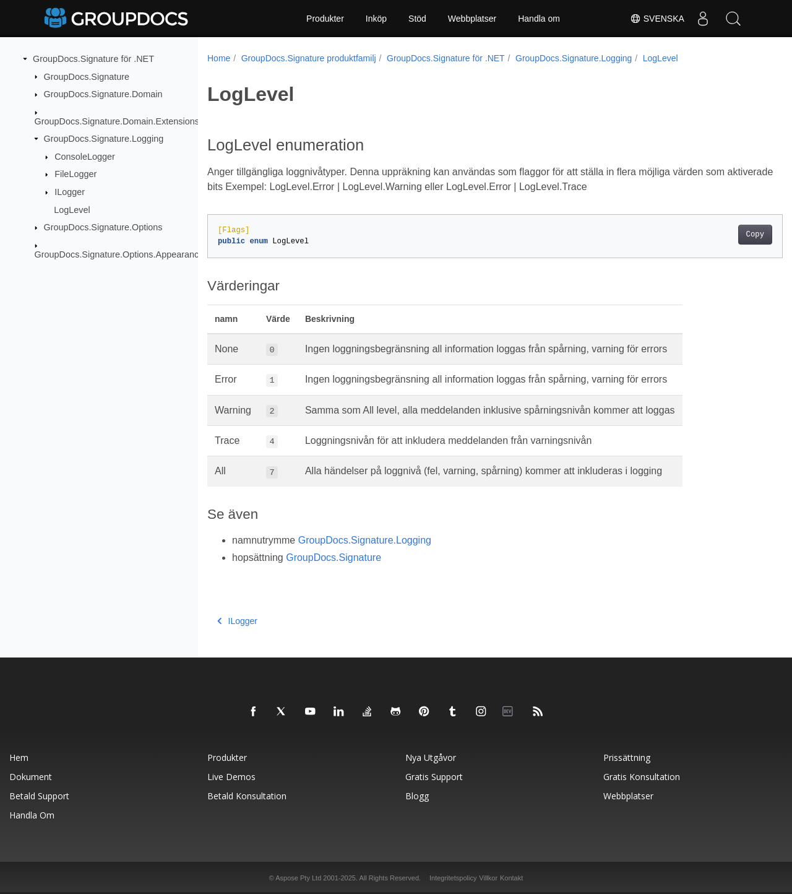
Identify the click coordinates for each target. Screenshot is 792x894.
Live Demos (231, 777)
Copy (715, 234)
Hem (18, 757)
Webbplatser (472, 19)
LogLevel (72, 209)
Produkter (325, 19)
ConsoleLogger (84, 157)
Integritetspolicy (452, 878)
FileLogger (75, 174)
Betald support (39, 796)
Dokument (30, 777)
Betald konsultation (246, 796)
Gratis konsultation (641, 777)
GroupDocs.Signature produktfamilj (308, 58)
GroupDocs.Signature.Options (103, 227)
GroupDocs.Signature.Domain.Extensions (117, 121)
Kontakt (511, 878)
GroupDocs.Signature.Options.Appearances (122, 254)
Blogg (417, 796)
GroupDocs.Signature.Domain (103, 94)
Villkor (488, 878)
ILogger (69, 192)
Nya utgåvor (430, 757)
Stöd (417, 19)
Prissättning (626, 757)
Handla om (539, 19)
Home (218, 58)
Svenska (656, 18)
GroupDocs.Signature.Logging (104, 139)
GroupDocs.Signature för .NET (93, 59)
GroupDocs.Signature (86, 76)
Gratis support (434, 777)
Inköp (376, 19)
